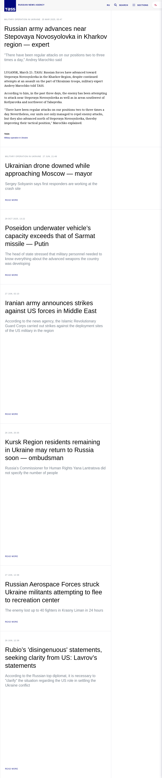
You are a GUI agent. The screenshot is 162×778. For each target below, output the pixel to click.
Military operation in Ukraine (22, 19)
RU (108, 5)
